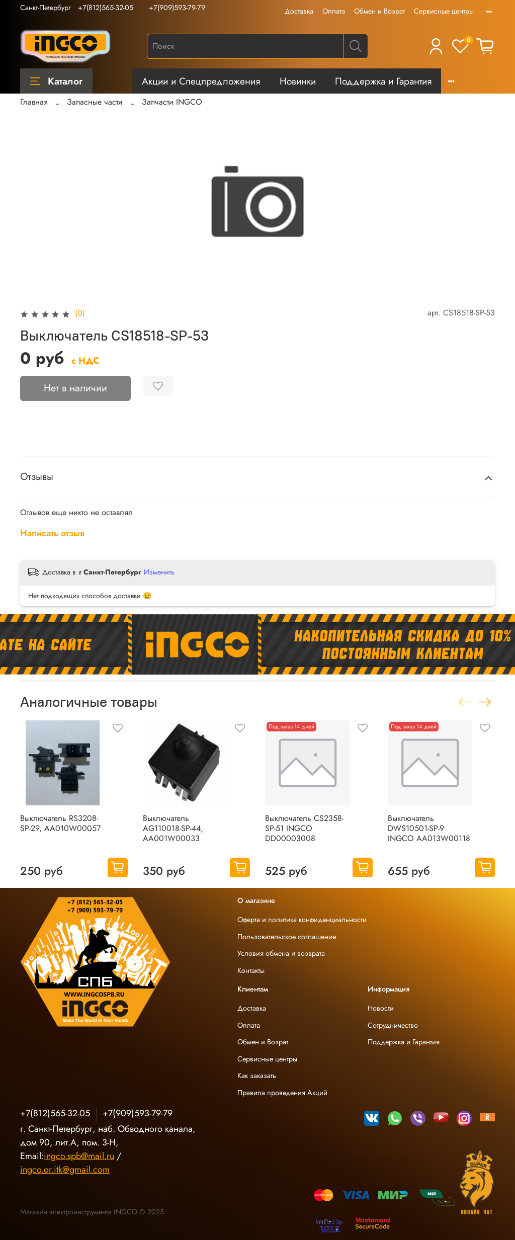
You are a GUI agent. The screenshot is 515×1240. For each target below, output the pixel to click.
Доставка (299, 11)
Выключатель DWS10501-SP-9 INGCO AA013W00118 (429, 828)
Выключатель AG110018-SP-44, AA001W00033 (173, 828)
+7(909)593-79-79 (177, 8)
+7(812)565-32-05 (105, 8)
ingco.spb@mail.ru (79, 1156)
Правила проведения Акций (282, 1093)
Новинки (298, 81)
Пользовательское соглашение (286, 937)
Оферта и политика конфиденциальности (302, 920)
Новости (381, 1008)
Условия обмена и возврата (281, 953)
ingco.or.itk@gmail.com (65, 1169)
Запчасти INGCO (172, 102)
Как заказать (256, 1075)
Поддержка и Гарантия (383, 81)
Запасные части (95, 102)
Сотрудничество (393, 1025)
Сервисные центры (444, 11)
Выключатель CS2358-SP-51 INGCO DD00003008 (304, 828)
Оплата (333, 11)
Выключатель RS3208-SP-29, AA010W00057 (60, 823)
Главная (34, 102)
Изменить (159, 571)
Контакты (251, 970)
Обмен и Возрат (379, 11)
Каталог (56, 81)
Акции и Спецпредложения (201, 81)
